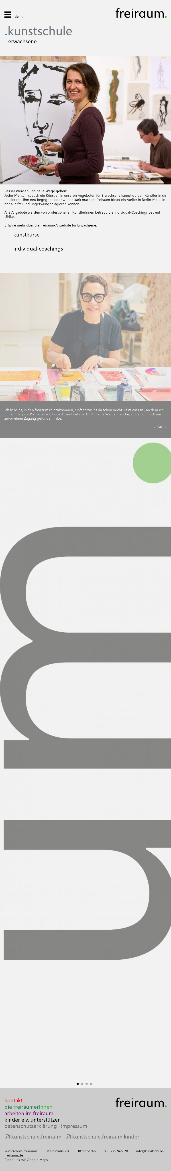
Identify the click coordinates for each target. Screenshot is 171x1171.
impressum (74, 1126)
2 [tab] (83, 1084)
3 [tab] (88, 1084)
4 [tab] (92, 1084)
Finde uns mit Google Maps (26, 1159)
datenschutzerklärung (30, 1126)
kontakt (13, 1100)
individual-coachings (38, 249)
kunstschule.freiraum (36, 1137)
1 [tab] (79, 1084)
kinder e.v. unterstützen (32, 1120)
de (16, 16)
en (23, 16)
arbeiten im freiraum (28, 1113)
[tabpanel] (85, 1024)
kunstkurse (26, 235)
